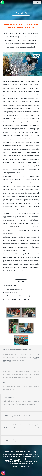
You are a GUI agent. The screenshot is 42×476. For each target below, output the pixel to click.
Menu (38, 2)
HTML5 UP (30, 463)
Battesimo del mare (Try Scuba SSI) (17, 296)
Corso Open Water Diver (13, 289)
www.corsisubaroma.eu (12, 453)
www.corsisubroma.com (10, 454)
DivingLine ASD (16, 459)
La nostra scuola (19, 458)
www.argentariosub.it (12, 451)
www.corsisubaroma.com (28, 451)
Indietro (21, 12)
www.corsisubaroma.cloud (27, 454)
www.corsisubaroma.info (29, 453)
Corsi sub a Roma (26, 456)
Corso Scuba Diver (11, 292)
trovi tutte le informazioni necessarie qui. (18, 271)
